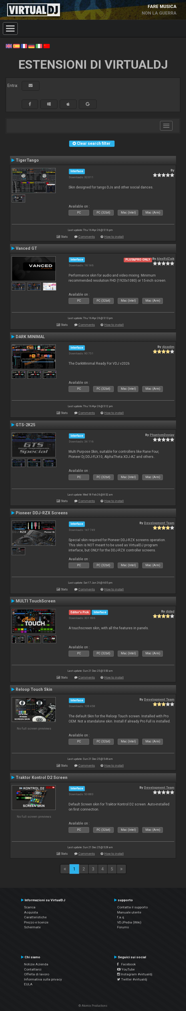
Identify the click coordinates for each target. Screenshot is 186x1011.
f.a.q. (121, 917)
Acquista (31, 912)
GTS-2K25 (25, 425)
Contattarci (32, 969)
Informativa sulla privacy (43, 979)
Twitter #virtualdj (132, 979)
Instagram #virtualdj (134, 974)
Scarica (29, 907)
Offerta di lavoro (36, 974)
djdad (170, 611)
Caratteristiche (35, 917)
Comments (86, 237)
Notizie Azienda (36, 964)
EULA (28, 984)
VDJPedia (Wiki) (129, 922)
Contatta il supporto (132, 907)
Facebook (126, 964)
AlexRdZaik (165, 259)
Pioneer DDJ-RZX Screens (42, 513)
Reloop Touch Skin (34, 689)
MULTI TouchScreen (35, 601)
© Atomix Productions (93, 1006)
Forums (123, 927)
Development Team (159, 523)
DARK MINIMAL (30, 336)
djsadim (168, 347)
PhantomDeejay (162, 435)
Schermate (32, 927)
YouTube (126, 969)
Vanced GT (26, 248)
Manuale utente (129, 912)
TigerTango (27, 160)
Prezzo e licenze (36, 922)
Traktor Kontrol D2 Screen (41, 777)
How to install (114, 237)
